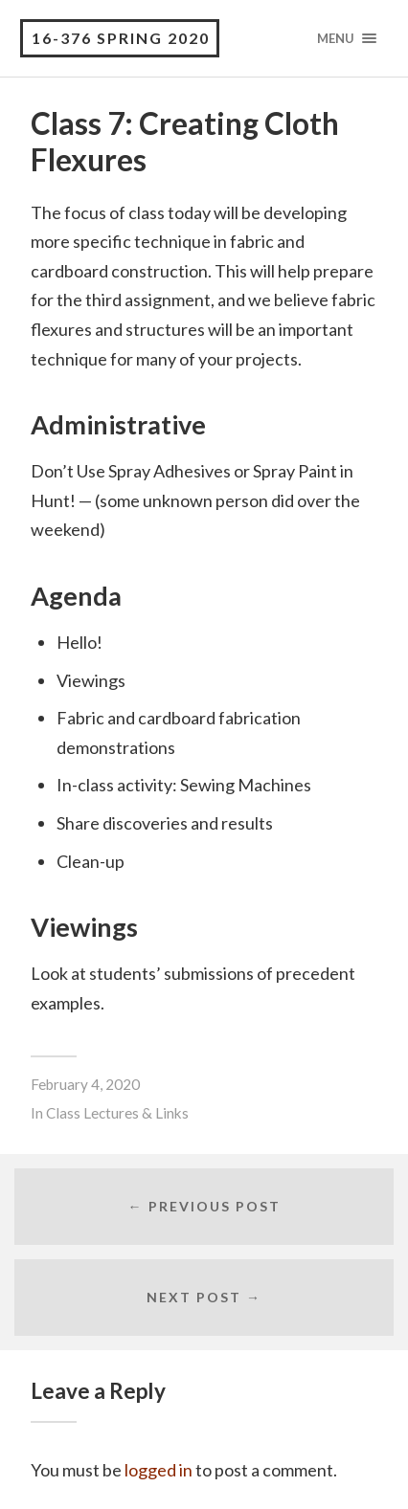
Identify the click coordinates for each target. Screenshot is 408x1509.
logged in (159, 1469)
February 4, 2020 (85, 1084)
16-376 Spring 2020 (121, 38)
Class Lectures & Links (117, 1112)
